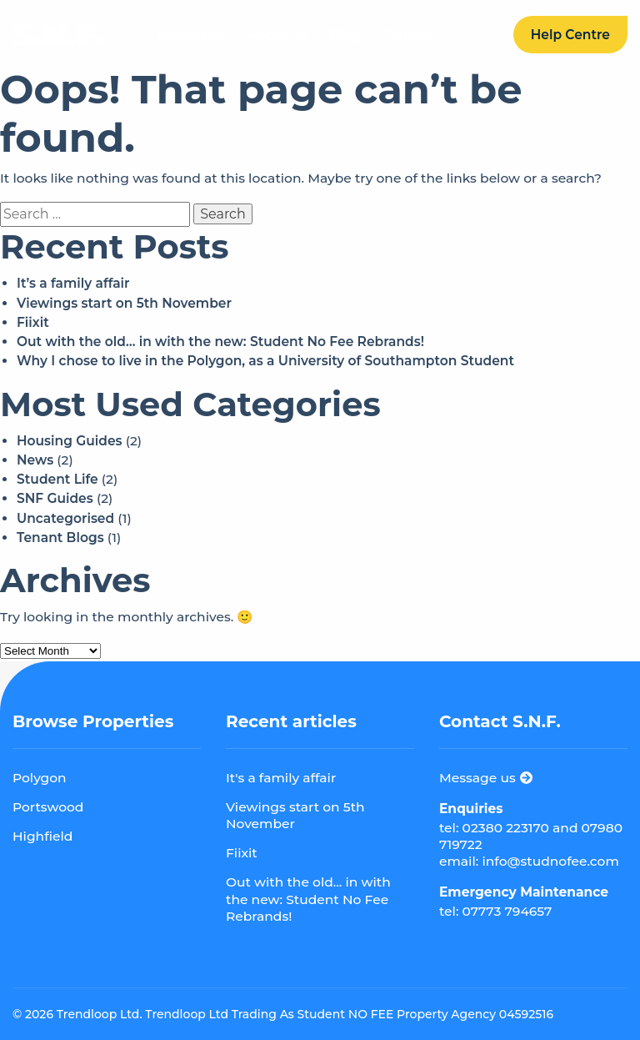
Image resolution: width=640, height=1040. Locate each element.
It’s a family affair (73, 283)
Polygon (39, 778)
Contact (407, 35)
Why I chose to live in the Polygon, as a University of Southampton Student (265, 361)
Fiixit (33, 322)
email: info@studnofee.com (529, 861)
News (35, 460)
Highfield (42, 836)
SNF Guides (55, 498)
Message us (485, 778)
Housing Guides (69, 441)
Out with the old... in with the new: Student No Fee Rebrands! (308, 898)
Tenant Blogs (60, 537)
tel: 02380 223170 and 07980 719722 (530, 836)
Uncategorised (65, 518)
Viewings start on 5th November (124, 303)
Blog (344, 35)
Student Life (57, 479)
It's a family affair (281, 778)
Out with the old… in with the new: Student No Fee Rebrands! (220, 341)
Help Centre (570, 35)
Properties (191, 35)
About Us (277, 35)
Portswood (47, 807)
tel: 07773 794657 (495, 911)
